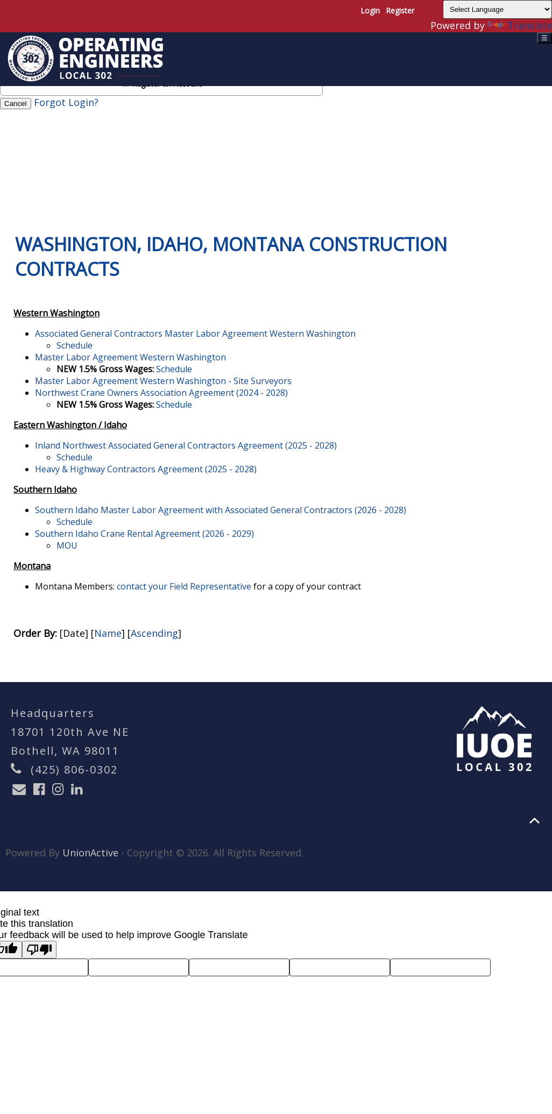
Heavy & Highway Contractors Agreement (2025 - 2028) (146, 469)
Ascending (154, 633)
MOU (66, 545)
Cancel (15, 104)
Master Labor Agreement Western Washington (130, 357)
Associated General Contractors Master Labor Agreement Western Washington (195, 333)
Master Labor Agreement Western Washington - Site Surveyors (163, 381)
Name (108, 633)
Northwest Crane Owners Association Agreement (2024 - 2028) (161, 393)
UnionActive (90, 852)
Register (400, 10)
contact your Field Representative (184, 586)
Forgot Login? (66, 102)
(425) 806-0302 (74, 769)
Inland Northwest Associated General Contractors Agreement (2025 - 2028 (184, 445)
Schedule (74, 345)
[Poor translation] (39, 950)
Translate (519, 25)
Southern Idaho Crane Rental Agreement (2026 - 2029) (144, 534)
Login (370, 10)
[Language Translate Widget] (497, 9)
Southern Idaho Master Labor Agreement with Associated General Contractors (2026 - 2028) (220, 510)
